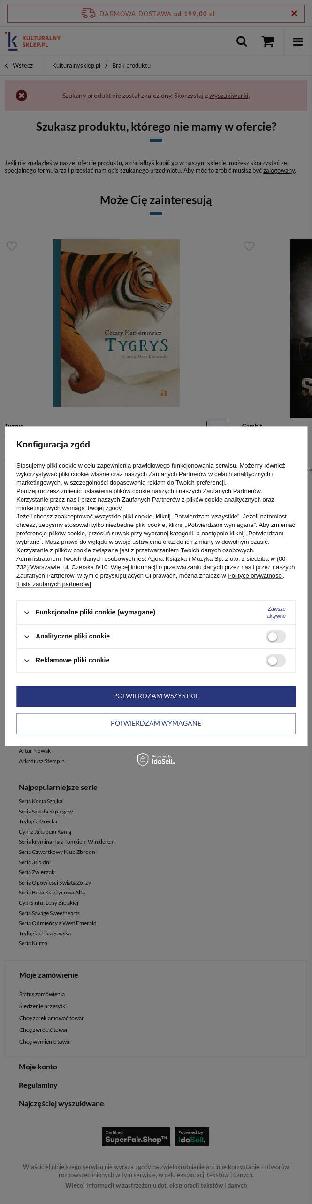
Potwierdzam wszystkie (156, 696)
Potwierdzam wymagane (156, 723)
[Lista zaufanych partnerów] (53, 584)
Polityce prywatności (255, 575)
